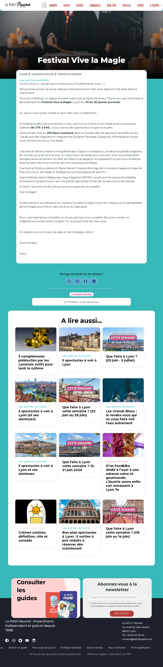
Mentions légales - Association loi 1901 (109, 654)
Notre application (140, 647)
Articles (127, 5)
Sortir (66, 5)
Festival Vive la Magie (70, 73)
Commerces (95, 5)
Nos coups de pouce (43, 647)
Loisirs (79, 5)
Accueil (23, 73)
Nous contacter (117, 647)
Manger (53, 5)
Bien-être (111, 5)
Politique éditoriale (71, 647)
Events (140, 5)
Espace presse (95, 647)
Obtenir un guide (17, 647)
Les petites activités (42, 73)
